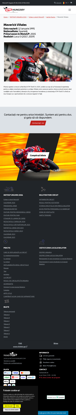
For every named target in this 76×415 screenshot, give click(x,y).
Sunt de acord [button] (8, 406)
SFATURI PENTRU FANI (12, 215)
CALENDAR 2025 (9, 237)
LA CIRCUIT (7, 278)
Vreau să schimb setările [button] (12, 409)
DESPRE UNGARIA (45, 252)
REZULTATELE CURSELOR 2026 (14, 222)
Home (6, 17)
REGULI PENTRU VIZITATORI (49, 203)
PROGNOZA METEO (10, 209)
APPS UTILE (8, 293)
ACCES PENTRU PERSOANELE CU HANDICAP (54, 209)
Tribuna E (7, 327)
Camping (6, 290)
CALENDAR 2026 (9, 203)
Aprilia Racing (50, 17)
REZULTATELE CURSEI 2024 (13, 231)
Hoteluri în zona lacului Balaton (14, 287)
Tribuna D (7, 324)
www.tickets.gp (20, 346)
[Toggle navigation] (69, 10)
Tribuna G (7, 333)
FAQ (20, 343)
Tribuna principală (9, 311)
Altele (6, 337)
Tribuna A (7, 315)
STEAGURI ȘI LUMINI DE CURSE (14, 218)
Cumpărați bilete (38, 155)
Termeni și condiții (9, 361)
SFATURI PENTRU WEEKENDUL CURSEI (17, 212)
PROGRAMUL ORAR (10, 206)
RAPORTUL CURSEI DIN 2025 (14, 228)
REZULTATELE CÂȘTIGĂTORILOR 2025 (17, 225)
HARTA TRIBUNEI (45, 215)
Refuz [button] (17, 406)
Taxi (5, 271)
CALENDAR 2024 (9, 234)
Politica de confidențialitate (13, 363)
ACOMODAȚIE (8, 284)
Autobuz (6, 274)
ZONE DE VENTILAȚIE (46, 212)
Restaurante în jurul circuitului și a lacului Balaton (55, 259)
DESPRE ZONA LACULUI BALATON (51, 255)
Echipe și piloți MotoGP (36, 17)
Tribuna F (7, 330)
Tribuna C (7, 321)
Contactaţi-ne (38, 123)
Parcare (6, 268)
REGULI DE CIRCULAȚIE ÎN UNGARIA (16, 281)
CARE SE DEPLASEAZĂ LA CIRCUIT (15, 252)
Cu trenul (7, 262)
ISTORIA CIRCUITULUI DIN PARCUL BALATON (54, 206)
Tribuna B (7, 318)
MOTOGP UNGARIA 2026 (18, 17)
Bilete (56, 343)
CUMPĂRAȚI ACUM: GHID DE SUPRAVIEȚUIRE (19, 296)
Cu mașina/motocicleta (11, 255)
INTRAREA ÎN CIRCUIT (46, 199)
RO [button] (65, 3)
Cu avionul (7, 259)
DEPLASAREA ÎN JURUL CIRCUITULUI (16, 265)
